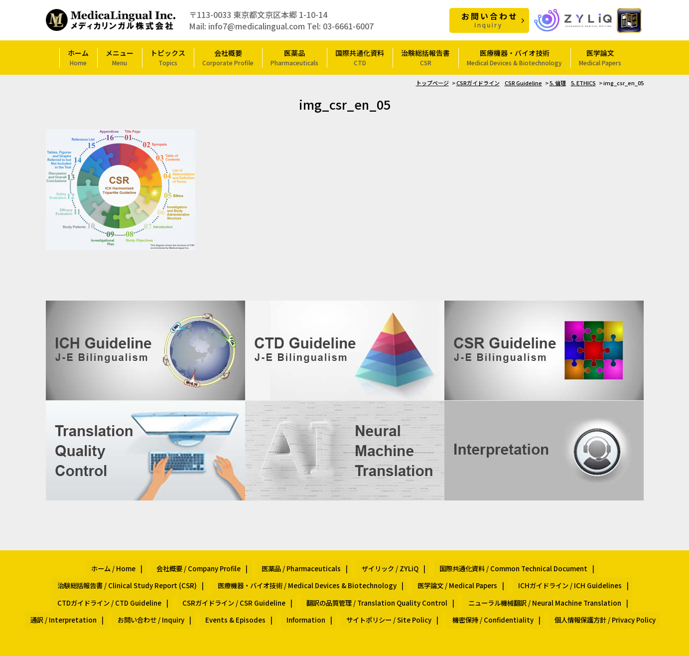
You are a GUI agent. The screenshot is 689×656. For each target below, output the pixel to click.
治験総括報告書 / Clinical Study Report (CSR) (573, 564)
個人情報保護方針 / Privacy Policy (436, 599)
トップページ (432, 82)
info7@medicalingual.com (256, 25)
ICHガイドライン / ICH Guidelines (364, 576)
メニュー (120, 57)
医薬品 (294, 57)
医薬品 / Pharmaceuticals (226, 564)
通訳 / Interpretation (395, 588)
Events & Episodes (547, 588)
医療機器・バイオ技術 (514, 57)
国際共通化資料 (359, 57)
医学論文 (600, 57)
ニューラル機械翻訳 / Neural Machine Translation (275, 588)
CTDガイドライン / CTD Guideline (479, 576)
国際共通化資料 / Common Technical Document (419, 564)
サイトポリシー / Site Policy (240, 599)
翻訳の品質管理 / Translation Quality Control (119, 588)
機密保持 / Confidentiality (334, 599)
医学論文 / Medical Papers (261, 576)
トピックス (167, 57)
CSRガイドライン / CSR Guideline (593, 576)
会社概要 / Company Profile (132, 564)
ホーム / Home (57, 564)
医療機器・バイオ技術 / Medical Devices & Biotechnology (121, 576)
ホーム (78, 57)
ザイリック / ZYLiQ (305, 564)
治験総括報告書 (425, 57)
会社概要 (228, 57)
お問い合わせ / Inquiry (472, 588)
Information (608, 588)
